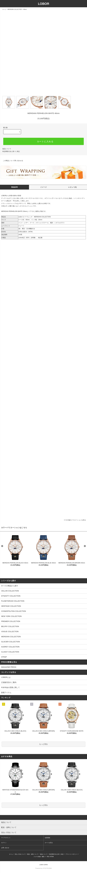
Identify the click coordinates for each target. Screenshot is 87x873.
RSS (48, 856)
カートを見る (49, 842)
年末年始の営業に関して (10, 687)
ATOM (52, 856)
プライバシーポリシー (71, 854)
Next (85, 546)
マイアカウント (5, 837)
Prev (2, 546)
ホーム (4, 9)
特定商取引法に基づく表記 (56, 854)
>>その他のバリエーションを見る (75, 520)
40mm (25, 9)
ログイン (3, 842)
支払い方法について (20, 854)
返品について (43, 854)
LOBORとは (5, 677)
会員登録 (47, 837)
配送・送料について (32, 854)
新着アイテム (6, 692)
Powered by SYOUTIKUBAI (43, 868)
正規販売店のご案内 (8, 682)
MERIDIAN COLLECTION (15, 9)
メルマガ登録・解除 (38, 856)
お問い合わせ (5, 847)
